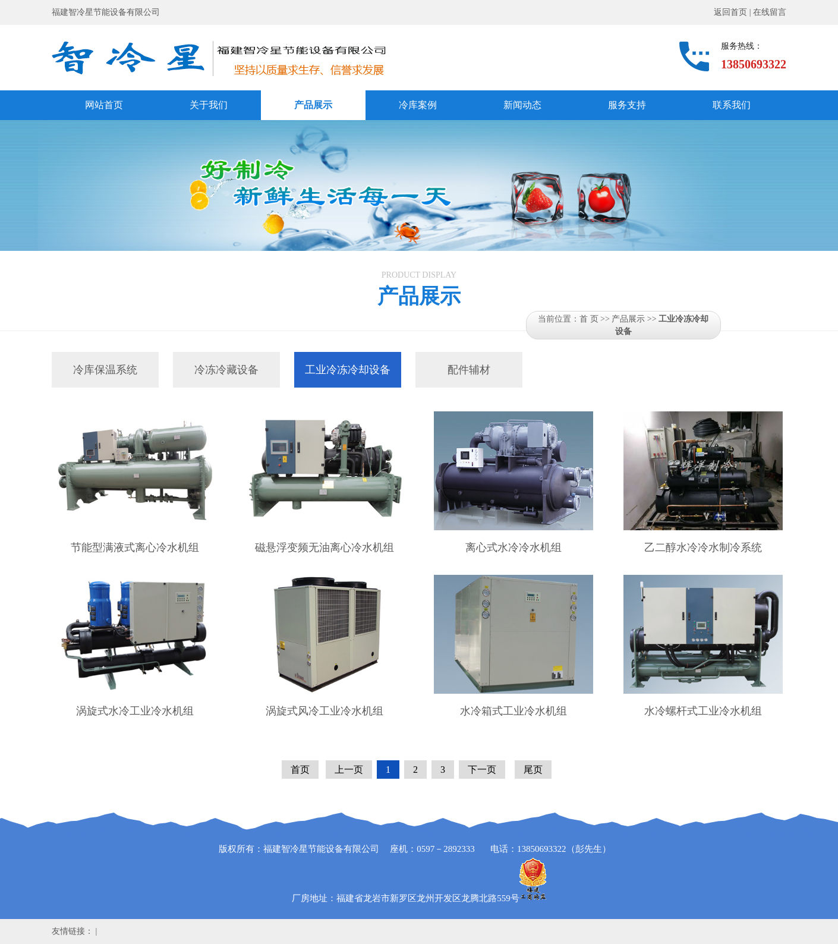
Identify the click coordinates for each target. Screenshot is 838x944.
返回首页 (730, 12)
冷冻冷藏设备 (226, 370)
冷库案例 (418, 105)
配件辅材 (469, 370)
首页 (300, 769)
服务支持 (627, 105)
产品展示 (313, 105)
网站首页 (104, 105)
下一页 (482, 769)
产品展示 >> (635, 318)
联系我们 (732, 105)
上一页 (349, 769)
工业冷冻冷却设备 (347, 370)
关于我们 (209, 105)
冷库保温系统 (105, 370)
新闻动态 (522, 105)
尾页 (533, 769)
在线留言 (769, 12)
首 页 (588, 318)
